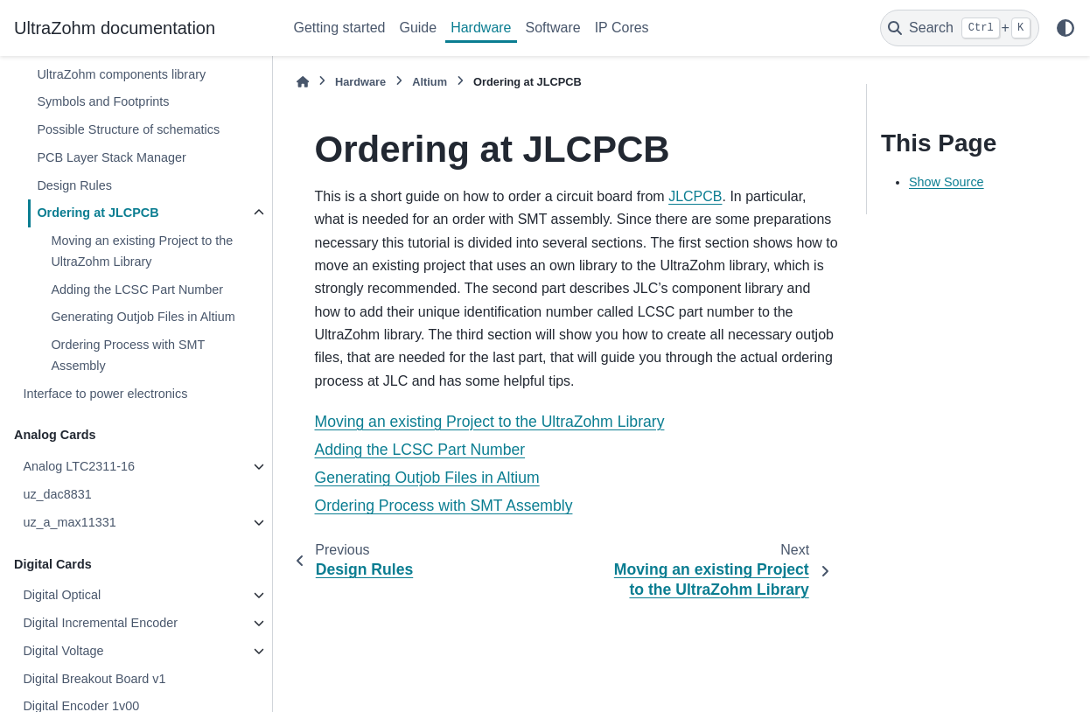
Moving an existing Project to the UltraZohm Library (142, 251)
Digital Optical (62, 595)
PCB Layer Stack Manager (111, 157)
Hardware (481, 27)
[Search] (959, 28)
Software (553, 27)
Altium (429, 81)
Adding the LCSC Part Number (137, 290)
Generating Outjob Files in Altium (142, 317)
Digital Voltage (63, 651)
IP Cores (622, 27)
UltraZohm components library (121, 74)
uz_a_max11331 (69, 522)
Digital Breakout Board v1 (94, 679)
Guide (418, 27)
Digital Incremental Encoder (100, 623)
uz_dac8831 (57, 494)
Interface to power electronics (105, 394)
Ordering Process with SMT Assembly (128, 355)
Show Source (946, 182)
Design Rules (74, 185)
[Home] (303, 82)
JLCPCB (695, 196)
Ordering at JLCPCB (97, 213)
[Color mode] (1065, 28)
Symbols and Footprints (103, 101)
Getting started (340, 27)
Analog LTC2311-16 (79, 466)
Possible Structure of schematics (128, 129)
